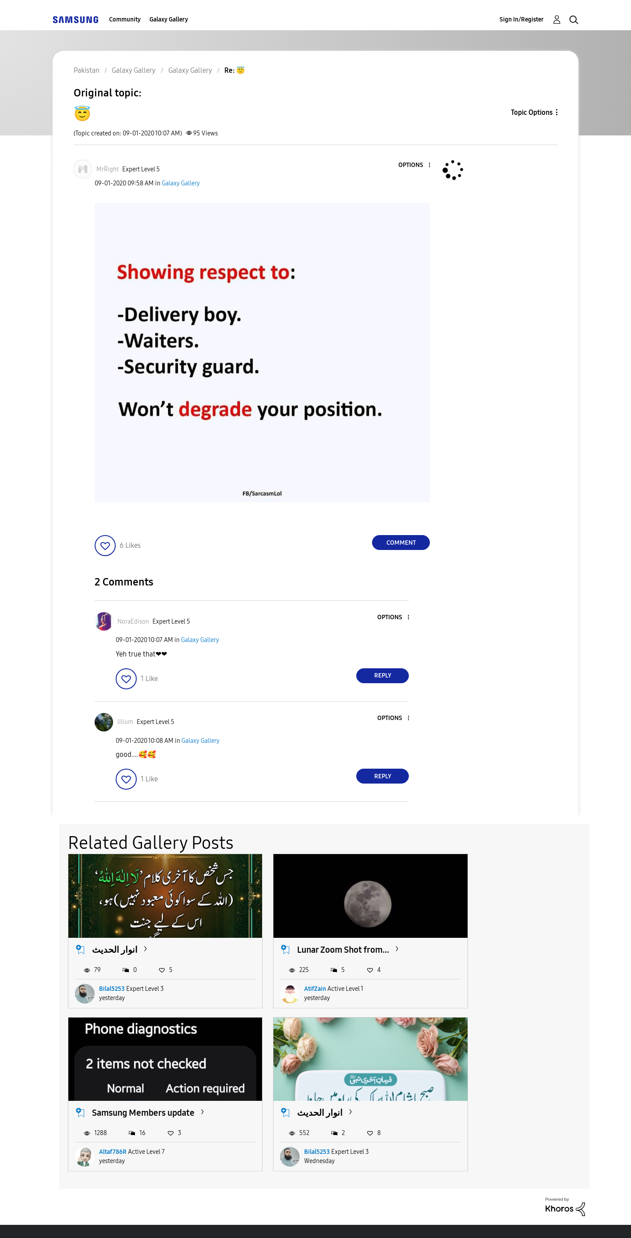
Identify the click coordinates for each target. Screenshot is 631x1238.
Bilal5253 (112, 977)
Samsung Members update (501, 938)
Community (125, 19)
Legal (351, 1220)
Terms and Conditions (205, 1220)
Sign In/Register (522, 19)
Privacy (292, 1220)
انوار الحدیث (115, 938)
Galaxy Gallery (168, 19)
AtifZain (289, 977)
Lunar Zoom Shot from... (317, 938)
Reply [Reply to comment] (382, 675)
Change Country (419, 1220)
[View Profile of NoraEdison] (133, 621)
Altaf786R (470, 977)
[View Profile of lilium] (125, 722)
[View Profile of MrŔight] (107, 169)
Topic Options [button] (532, 112)
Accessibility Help (101, 1220)
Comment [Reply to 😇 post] (401, 542)
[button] (415, 165)
